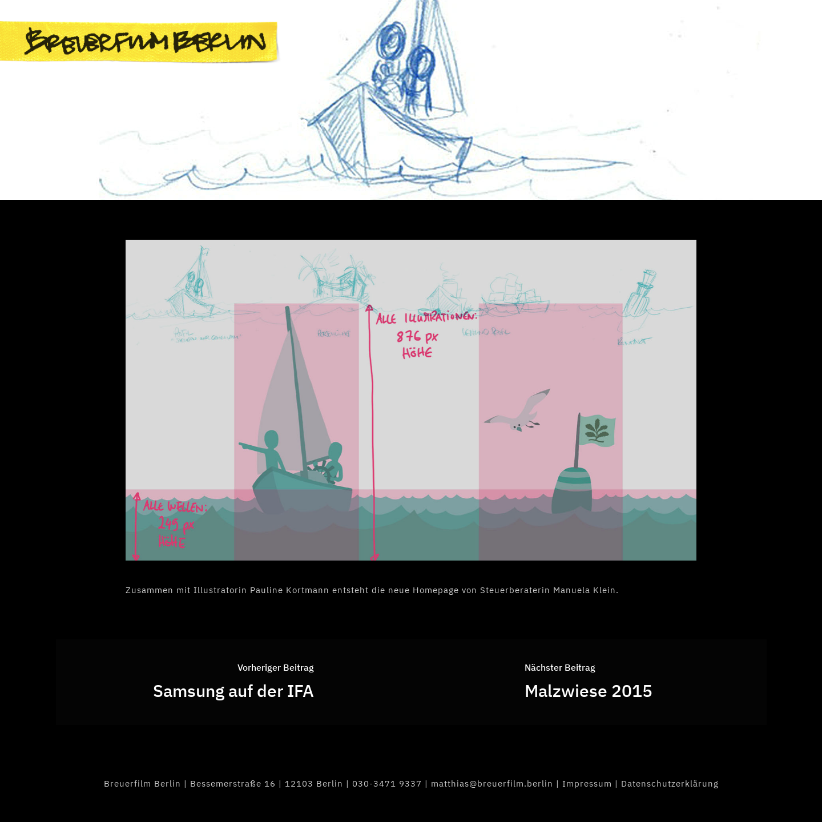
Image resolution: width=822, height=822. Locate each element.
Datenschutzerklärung (670, 783)
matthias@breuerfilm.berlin (492, 783)
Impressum (587, 783)
